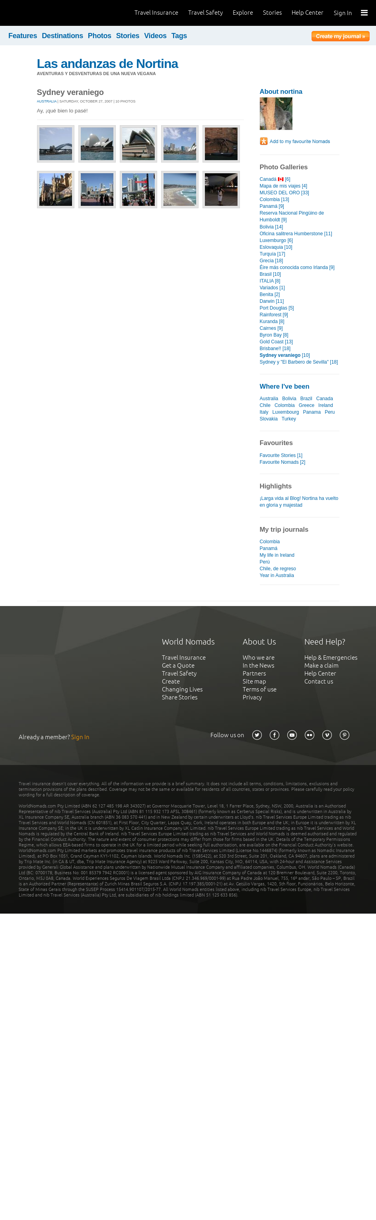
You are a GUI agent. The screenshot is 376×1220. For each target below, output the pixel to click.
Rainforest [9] (274, 315)
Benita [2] (270, 294)
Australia (47, 101)
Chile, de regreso (278, 568)
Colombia (285, 405)
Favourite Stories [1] (281, 455)
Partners (254, 673)
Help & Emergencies (330, 657)
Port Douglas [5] (277, 308)
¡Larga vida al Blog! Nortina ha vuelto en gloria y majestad (299, 502)
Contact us (318, 681)
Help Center (307, 12)
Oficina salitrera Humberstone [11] (296, 233)
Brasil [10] (270, 274)
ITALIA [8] (270, 281)
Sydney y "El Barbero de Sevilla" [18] (299, 362)
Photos (99, 36)
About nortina (281, 91)
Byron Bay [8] (274, 335)
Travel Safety (205, 12)
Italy (264, 412)
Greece (306, 405)
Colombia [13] (274, 199)
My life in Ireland (277, 555)
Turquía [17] (272, 254)
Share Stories (179, 697)
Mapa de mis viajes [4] (284, 186)
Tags (179, 36)
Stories (272, 12)
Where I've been (285, 386)
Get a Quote (178, 665)
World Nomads (42, 13)
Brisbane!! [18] (275, 348)
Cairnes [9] (271, 328)
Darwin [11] (272, 301)
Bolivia (289, 398)
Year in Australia (277, 575)
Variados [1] (272, 287)
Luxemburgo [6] (276, 240)
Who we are (259, 657)
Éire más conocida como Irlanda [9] (297, 267)
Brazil (306, 398)
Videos (155, 36)
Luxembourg (286, 412)
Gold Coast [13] (276, 342)
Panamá (269, 548)
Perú (265, 562)
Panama (312, 412)
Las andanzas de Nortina (107, 63)
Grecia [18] (271, 260)
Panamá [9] (272, 206)
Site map (254, 681)
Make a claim (321, 665)
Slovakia (269, 419)
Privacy (252, 697)
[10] (285, 355)
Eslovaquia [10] (276, 247)
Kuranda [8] (272, 321)
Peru (330, 412)
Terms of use (260, 689)
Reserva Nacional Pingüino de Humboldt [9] (292, 216)
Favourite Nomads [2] (283, 462)
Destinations (62, 36)
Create (171, 681)
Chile (265, 405)
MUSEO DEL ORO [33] (284, 193)
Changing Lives (182, 689)
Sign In (343, 13)
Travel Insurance (156, 12)
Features (22, 36)
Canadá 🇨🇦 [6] (275, 179)
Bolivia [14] (271, 227)
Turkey (289, 419)
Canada (324, 398)
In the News (258, 665)
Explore (243, 12)
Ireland (325, 405)
